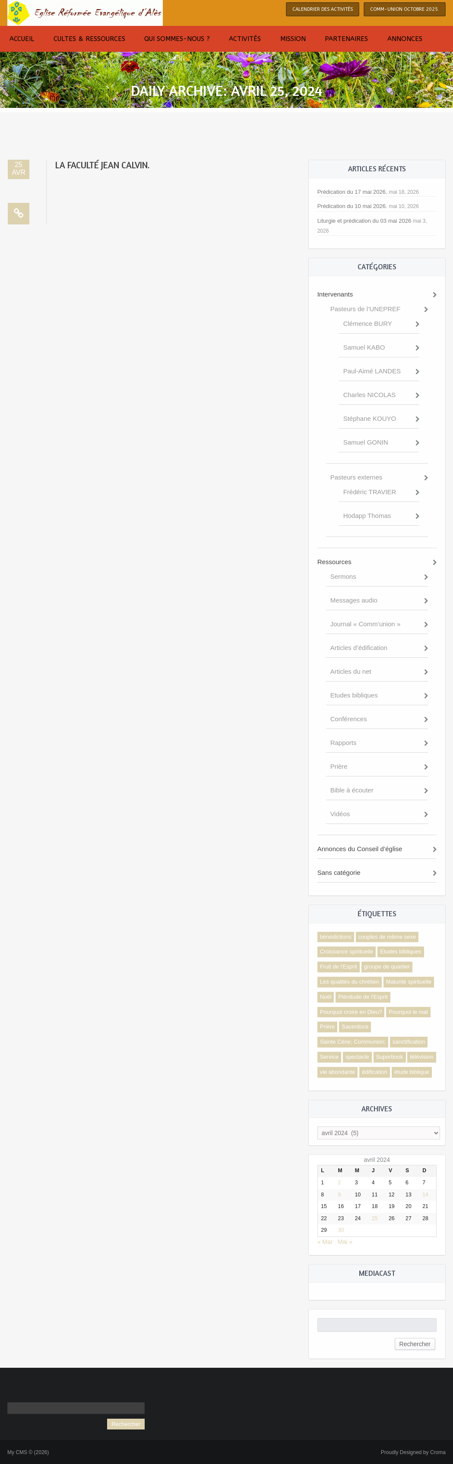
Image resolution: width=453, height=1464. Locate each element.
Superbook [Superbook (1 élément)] (389, 1057)
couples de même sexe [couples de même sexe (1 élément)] (387, 937)
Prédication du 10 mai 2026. (352, 206)
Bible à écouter (352, 790)
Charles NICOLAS (369, 394)
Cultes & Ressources (89, 39)
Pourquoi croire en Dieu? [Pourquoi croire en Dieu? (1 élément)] (351, 1012)
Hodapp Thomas (367, 515)
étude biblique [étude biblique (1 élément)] (411, 1072)
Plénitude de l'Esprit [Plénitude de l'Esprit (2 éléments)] (363, 997)
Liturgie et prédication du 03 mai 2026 (364, 221)
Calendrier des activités (322, 9)
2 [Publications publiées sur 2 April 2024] (339, 1183)
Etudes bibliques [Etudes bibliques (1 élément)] (400, 951)
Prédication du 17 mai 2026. (352, 192)
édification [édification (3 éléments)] (374, 1072)
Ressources (334, 561)
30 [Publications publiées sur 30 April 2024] (341, 1230)
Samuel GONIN (365, 442)
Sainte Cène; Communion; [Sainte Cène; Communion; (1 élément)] (353, 1041)
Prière (339, 766)
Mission (293, 39)
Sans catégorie (339, 872)
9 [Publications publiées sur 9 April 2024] (339, 1195)
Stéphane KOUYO (369, 418)
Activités (245, 39)
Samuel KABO (364, 347)
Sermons (343, 576)
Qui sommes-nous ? (177, 39)
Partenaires (346, 39)
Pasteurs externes (356, 477)
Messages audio (353, 600)
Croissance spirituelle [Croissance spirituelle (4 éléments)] (347, 951)
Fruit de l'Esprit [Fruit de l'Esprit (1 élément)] (338, 966)
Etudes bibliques (354, 695)
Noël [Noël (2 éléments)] (326, 997)
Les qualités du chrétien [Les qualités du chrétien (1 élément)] (349, 981)
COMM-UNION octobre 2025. (404, 9)
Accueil (22, 39)
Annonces (404, 39)
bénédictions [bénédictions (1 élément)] (336, 937)
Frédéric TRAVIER (369, 491)
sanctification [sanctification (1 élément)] (409, 1041)
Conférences (348, 719)
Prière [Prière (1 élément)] (327, 1026)
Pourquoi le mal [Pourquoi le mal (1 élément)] (408, 1012)
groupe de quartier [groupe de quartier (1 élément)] (387, 966)
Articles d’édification (359, 647)
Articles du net (350, 671)
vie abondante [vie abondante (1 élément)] (337, 1072)
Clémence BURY (367, 323)
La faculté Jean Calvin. (102, 165)
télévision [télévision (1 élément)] (421, 1057)
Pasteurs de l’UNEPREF (365, 308)
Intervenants (335, 294)
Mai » (345, 1241)
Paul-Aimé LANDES (372, 371)
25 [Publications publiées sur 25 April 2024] (375, 1218)
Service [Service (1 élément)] (329, 1057)
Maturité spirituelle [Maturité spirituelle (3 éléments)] (409, 981)
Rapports (343, 742)
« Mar (325, 1241)
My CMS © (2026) (28, 1452)
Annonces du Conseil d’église (359, 848)
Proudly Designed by (413, 1452)
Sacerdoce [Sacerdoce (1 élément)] (355, 1026)
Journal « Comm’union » (365, 624)
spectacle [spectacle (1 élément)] (357, 1057)
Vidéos (340, 813)
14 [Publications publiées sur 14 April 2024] (425, 1195)
